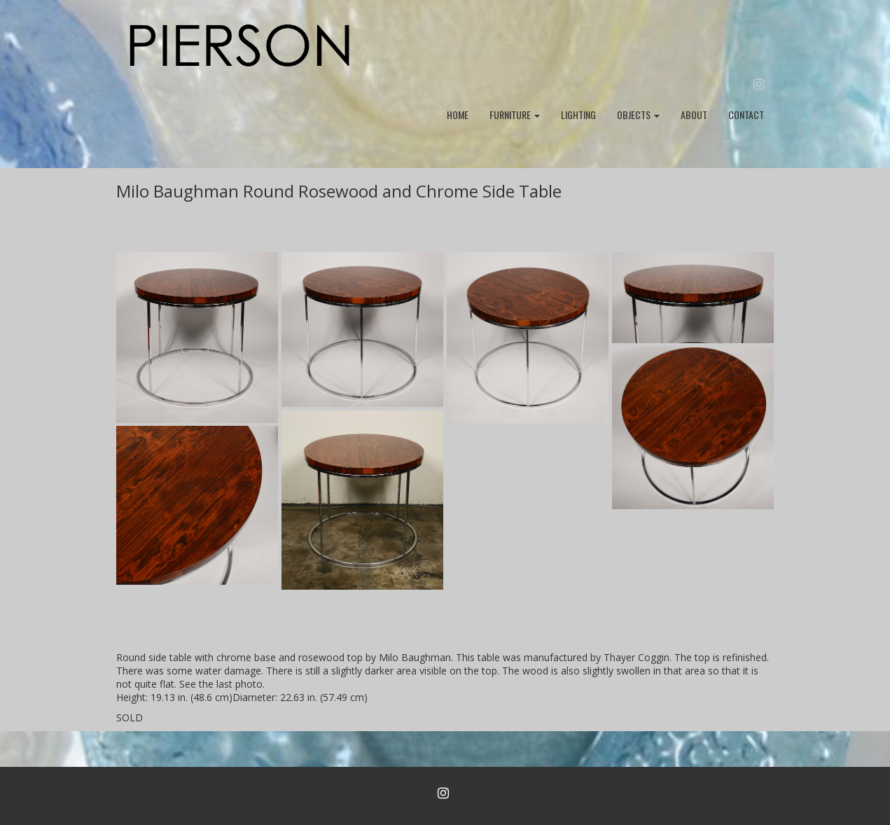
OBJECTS (638, 114)
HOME (457, 114)
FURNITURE (514, 114)
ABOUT (694, 114)
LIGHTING (578, 114)
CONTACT (746, 114)
